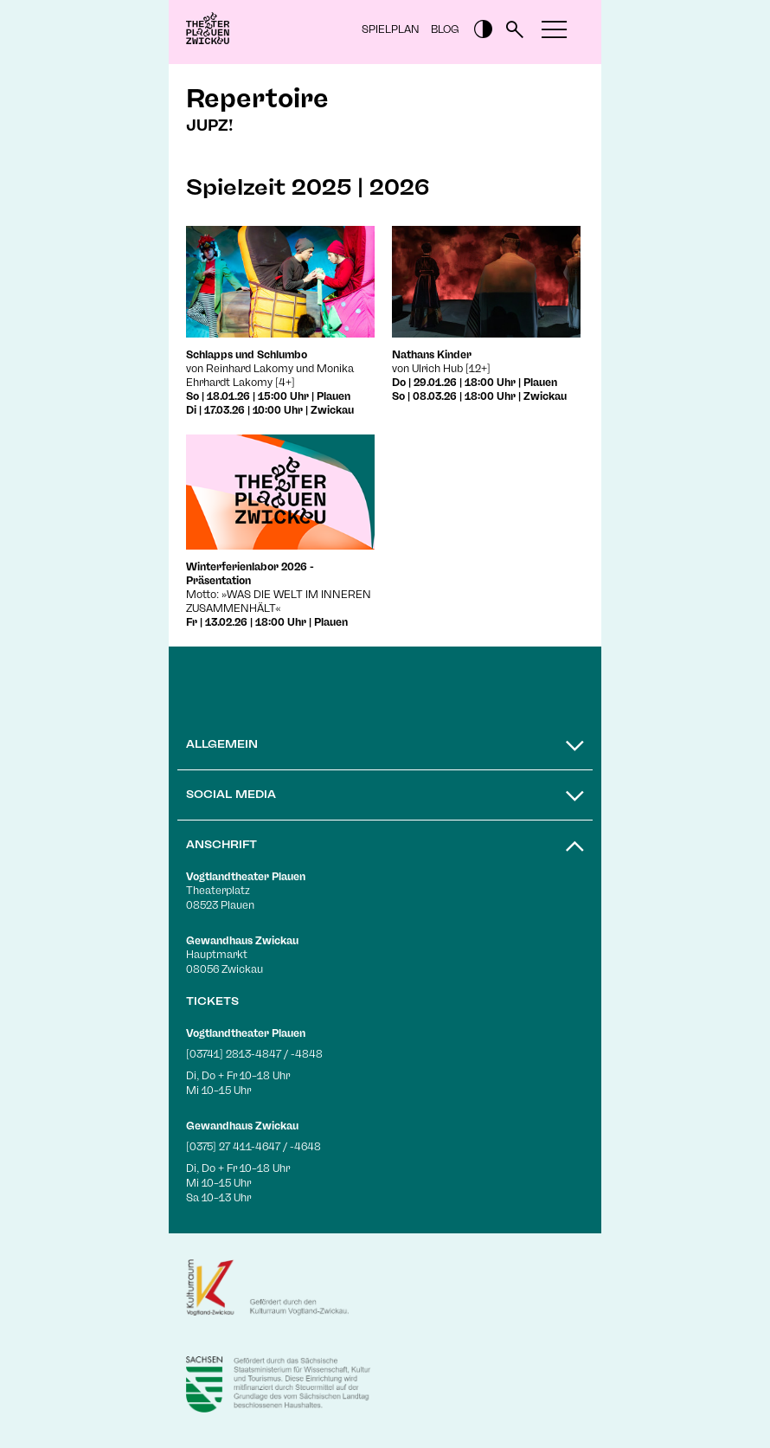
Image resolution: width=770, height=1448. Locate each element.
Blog (445, 29)
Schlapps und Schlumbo (246, 355)
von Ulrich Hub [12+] (441, 369)
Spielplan (391, 29)
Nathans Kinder (432, 355)
